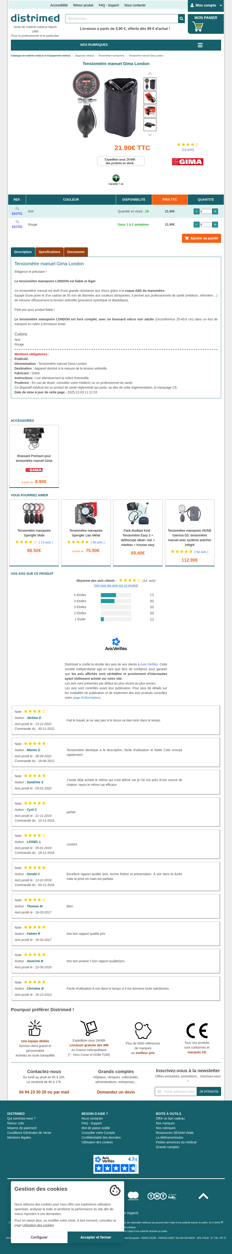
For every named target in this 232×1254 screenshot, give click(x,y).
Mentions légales (19, 1137)
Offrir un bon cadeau (170, 1118)
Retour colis (15, 1123)
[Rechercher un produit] (121, 18)
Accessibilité (59, 5)
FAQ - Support (109, 5)
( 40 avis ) (97, 542)
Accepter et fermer (95, 1237)
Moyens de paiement (22, 1128)
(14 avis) (188, 149)
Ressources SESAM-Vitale (174, 1133)
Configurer (39, 1237)
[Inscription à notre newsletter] (176, 1091)
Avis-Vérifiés (149, 664)
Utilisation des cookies (97, 1142)
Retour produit (83, 5)
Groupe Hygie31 (127, 1213)
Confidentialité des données (101, 1137)
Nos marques (165, 1123)
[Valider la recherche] (181, 18)
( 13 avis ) (46, 542)
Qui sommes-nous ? (21, 1118)
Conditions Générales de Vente (29, 1133)
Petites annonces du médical (176, 1142)
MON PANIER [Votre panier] (205, 18)
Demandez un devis (116, 1092)
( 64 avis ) (201, 552)
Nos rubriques (166, 1128)
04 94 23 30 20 (32, 1092)
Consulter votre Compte (98, 1133)
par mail (61, 1092)
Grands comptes (167, 1147)
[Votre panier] (198, 26)
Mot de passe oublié (96, 1128)
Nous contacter (135, 5)
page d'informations (87, 697)
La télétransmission (169, 1137)
